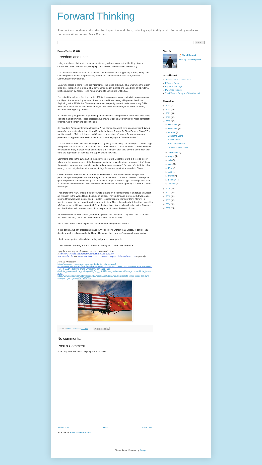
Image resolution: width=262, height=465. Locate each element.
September (173, 152)
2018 (168, 189)
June (170, 164)
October (172, 132)
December (173, 124)
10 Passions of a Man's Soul (177, 79)
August (171, 156)
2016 (168, 196)
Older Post (147, 427)
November (173, 128)
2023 (168, 105)
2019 (168, 121)
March (171, 176)
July (170, 160)
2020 (168, 117)
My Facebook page (173, 86)
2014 (168, 204)
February (172, 180)
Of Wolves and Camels (178, 147)
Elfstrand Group (172, 83)
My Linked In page (173, 90)
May (170, 168)
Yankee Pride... (174, 140)
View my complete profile (190, 59)
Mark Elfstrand (189, 55)
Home (105, 427)
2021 (168, 113)
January (172, 183)
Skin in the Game (175, 136)
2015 (168, 200)
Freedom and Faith (176, 143)
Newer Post (63, 427)
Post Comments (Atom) (80, 432)
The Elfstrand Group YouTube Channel (182, 93)
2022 (168, 109)
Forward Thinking (96, 16)
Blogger (143, 450)
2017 (168, 192)
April (170, 172)
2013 (168, 208)
